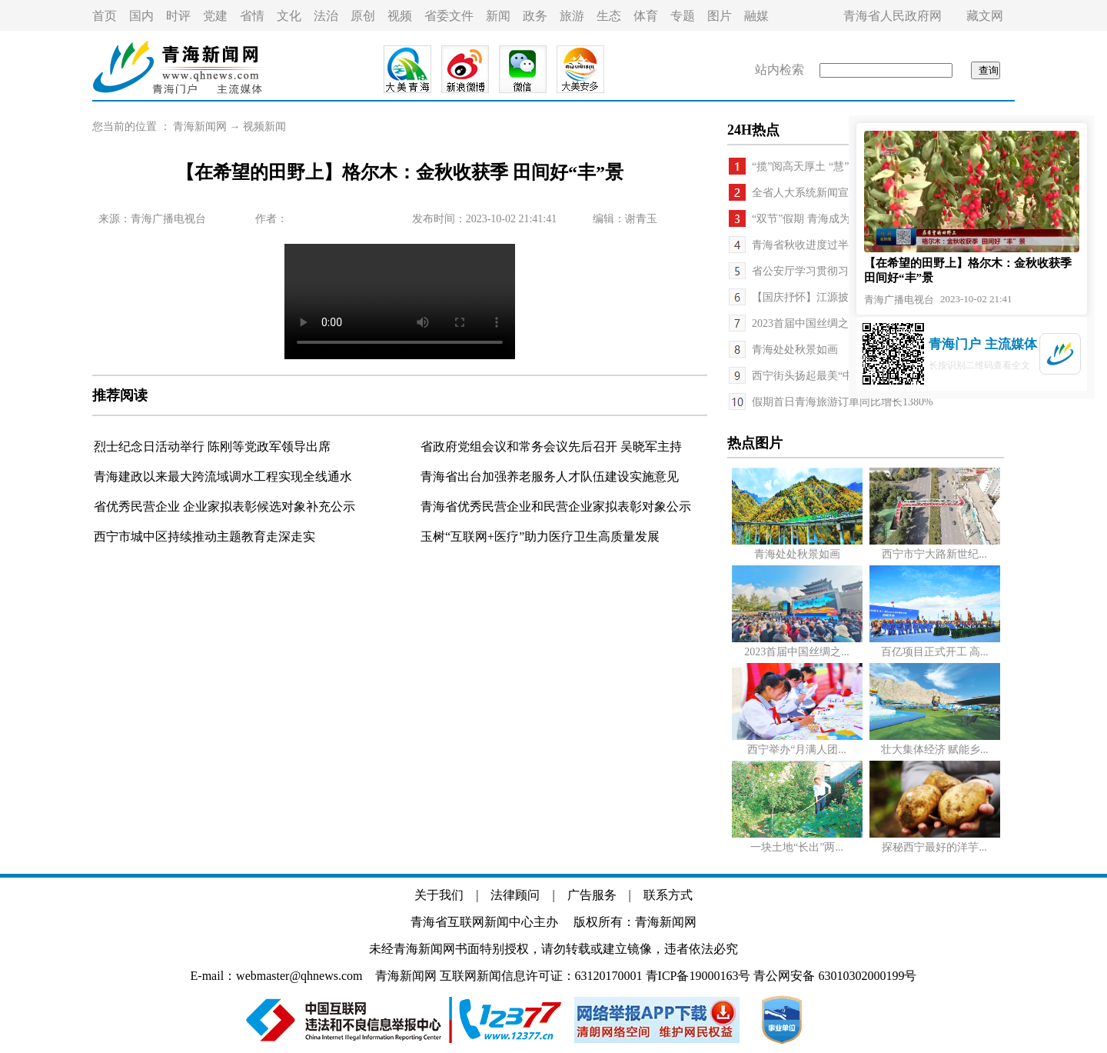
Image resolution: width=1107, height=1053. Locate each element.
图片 (719, 15)
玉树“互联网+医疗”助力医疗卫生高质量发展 (540, 536)
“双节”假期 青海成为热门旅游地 (828, 219)
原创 (363, 15)
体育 (645, 15)
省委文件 (449, 15)
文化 (289, 15)
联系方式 (668, 894)
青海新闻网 (200, 126)
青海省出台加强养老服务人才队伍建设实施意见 (550, 476)
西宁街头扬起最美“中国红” (815, 376)
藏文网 (984, 15)
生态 (609, 15)
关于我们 (439, 894)
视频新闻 (264, 126)
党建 (215, 15)
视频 (399, 15)
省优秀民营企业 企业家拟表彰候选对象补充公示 (224, 506)
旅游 (572, 15)
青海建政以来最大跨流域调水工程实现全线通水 (223, 476)
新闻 (498, 15)
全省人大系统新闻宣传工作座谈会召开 (843, 192)
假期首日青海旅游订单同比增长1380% (842, 402)
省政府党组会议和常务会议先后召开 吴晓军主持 (551, 446)
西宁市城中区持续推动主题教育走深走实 (204, 536)
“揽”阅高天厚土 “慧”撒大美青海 (827, 166)
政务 (535, 15)
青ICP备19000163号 (698, 975)
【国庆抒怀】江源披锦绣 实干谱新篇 (839, 297)
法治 (326, 15)
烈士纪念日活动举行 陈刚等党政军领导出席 (212, 446)
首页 (104, 15)
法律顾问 (515, 894)
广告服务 (592, 894)
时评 (178, 15)
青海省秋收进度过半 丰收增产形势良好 (845, 245)
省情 (252, 15)
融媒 (756, 15)
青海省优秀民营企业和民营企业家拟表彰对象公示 (556, 506)
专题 (682, 15)
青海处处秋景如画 (795, 349)
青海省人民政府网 (892, 15)
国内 (141, 15)
